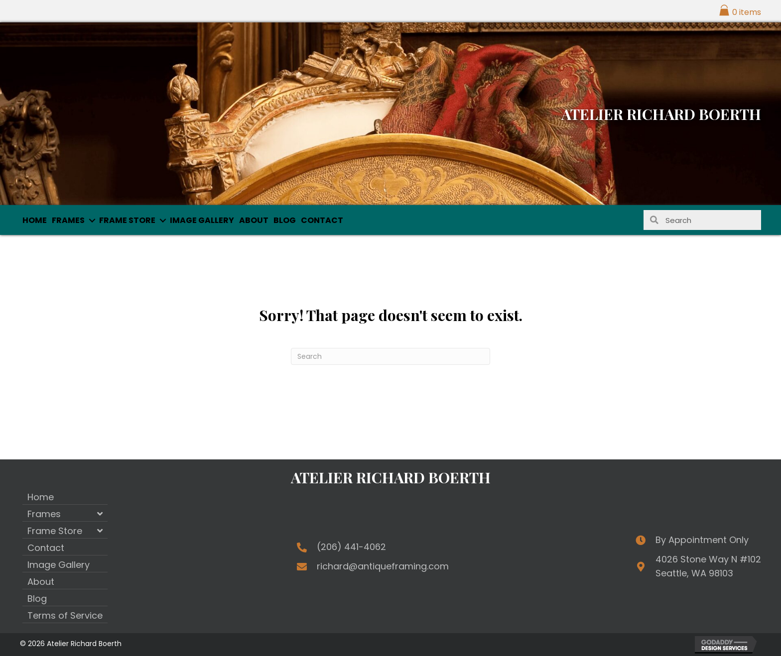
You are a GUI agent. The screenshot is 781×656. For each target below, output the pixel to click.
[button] (92, 220)
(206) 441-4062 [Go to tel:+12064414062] (351, 547)
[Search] (390, 356)
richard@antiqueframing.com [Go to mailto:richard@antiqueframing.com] (383, 566)
